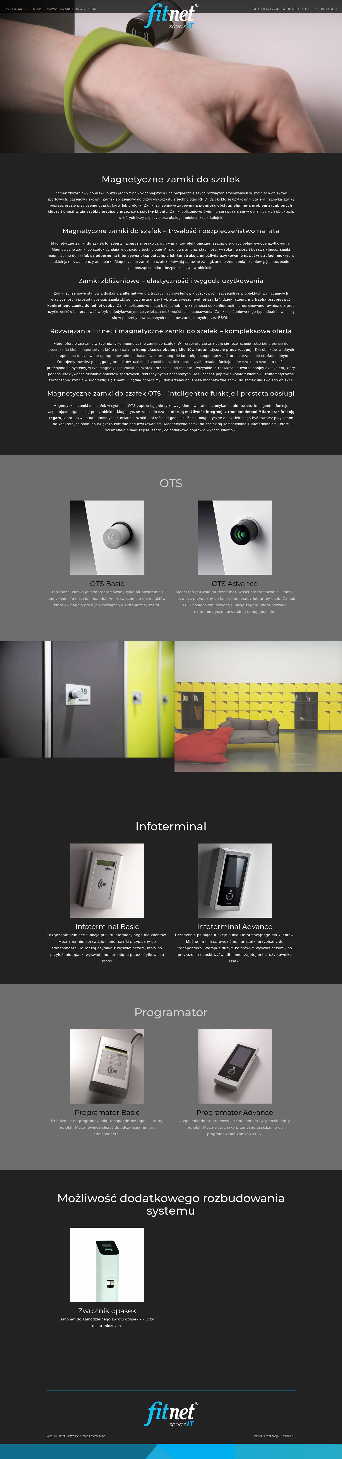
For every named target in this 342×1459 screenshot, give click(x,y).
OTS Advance (235, 583)
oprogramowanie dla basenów (126, 356)
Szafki (94, 9)
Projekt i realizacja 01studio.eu (274, 1436)
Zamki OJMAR (72, 9)
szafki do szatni (256, 362)
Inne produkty (303, 9)
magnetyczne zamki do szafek (126, 368)
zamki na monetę (177, 368)
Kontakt (329, 9)
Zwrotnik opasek (107, 1310)
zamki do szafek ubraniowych (176, 362)
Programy (14, 9)
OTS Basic (107, 583)
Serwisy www (42, 9)
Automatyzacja (269, 9)
